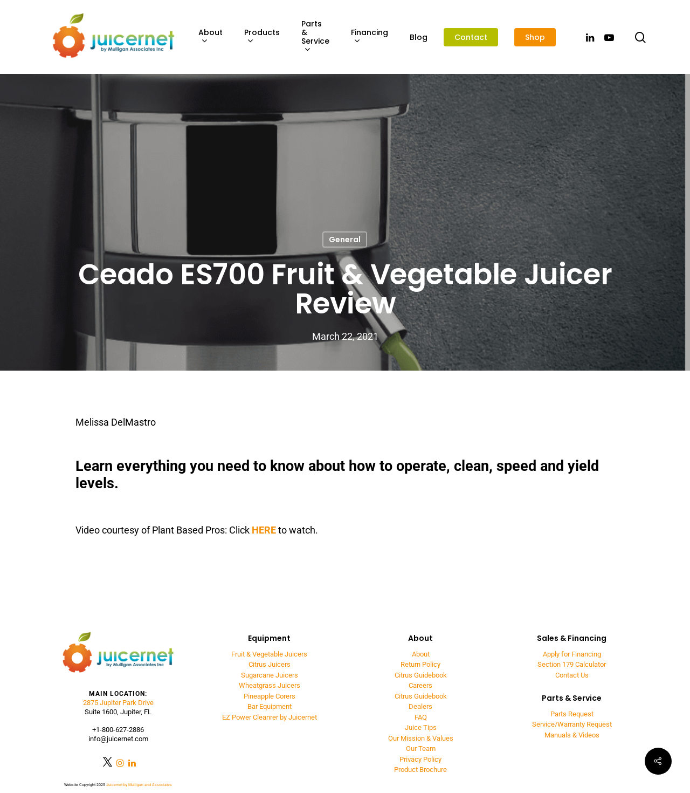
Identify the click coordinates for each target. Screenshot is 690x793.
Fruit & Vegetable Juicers (269, 654)
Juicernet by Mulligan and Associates (139, 785)
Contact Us (572, 675)
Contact (470, 37)
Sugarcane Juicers (269, 675)
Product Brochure (420, 769)
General (345, 239)
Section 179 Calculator (571, 664)
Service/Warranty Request (572, 724)
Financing (369, 37)
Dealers (420, 706)
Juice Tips (421, 727)
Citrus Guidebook (421, 675)
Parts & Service (315, 36)
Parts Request (572, 714)
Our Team (421, 748)
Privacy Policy (420, 759)
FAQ (421, 717)
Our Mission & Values (420, 738)
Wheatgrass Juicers (269, 685)
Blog (418, 37)
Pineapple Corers (269, 696)
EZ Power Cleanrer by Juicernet (269, 717)
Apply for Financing (572, 654)
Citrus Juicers (270, 664)
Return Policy (420, 664)
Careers (420, 685)
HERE (264, 530)
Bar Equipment (269, 706)
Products (262, 37)
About (210, 37)
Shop (535, 37)
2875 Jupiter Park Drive (118, 703)
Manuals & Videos (571, 735)
